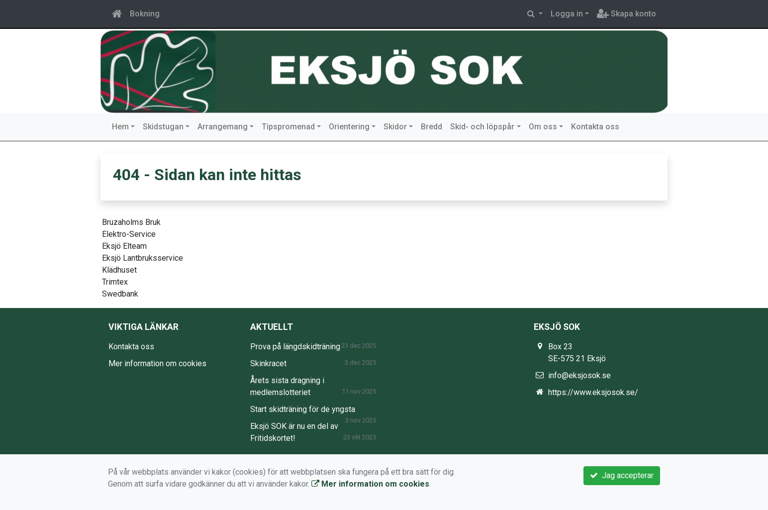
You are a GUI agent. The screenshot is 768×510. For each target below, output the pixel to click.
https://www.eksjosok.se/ (593, 392)
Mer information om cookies (157, 363)
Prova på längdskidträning (295, 346)
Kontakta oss (595, 126)
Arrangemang (222, 126)
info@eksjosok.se (579, 375)
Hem (120, 126)
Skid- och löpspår (482, 126)
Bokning (145, 13)
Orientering (349, 126)
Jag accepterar (622, 475)
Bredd (431, 126)
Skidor (395, 126)
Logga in (567, 13)
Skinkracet (268, 363)
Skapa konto (626, 13)
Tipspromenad (288, 126)
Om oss (543, 126)
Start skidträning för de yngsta (302, 409)
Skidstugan (163, 126)
